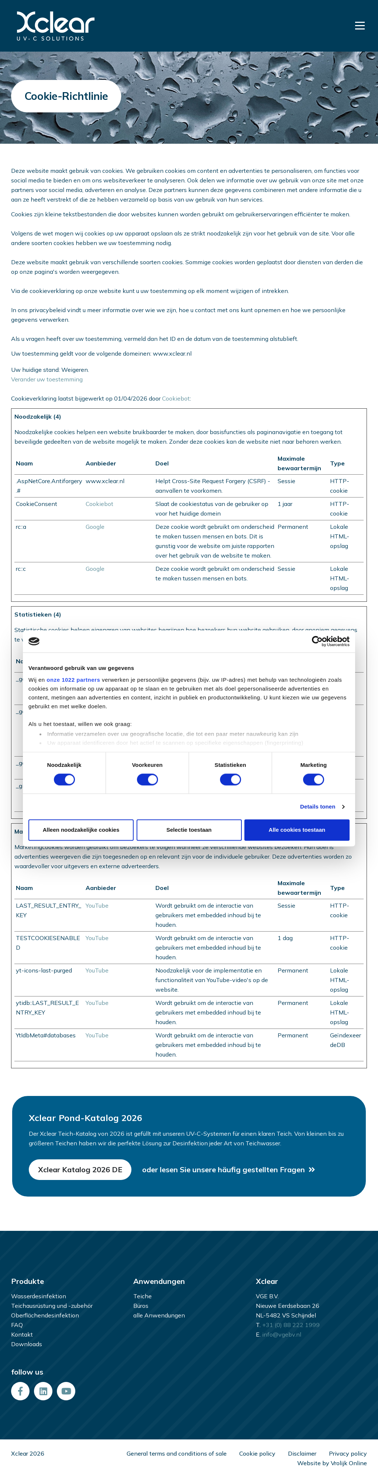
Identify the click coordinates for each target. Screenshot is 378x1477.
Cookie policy (257, 1453)
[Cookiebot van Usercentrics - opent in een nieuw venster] (317, 641)
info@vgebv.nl (281, 1334)
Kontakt (22, 1334)
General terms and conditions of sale (177, 1453)
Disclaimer (302, 1453)
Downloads (26, 1344)
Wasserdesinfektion (38, 1296)
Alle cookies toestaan (297, 830)
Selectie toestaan (189, 830)
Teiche (142, 1296)
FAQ (17, 1324)
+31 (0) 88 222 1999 (291, 1324)
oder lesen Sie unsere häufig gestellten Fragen (223, 1169)
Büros (140, 1305)
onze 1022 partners (73, 680)
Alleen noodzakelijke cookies (81, 830)
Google (95, 526)
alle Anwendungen (159, 1315)
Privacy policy (348, 1453)
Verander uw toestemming (47, 379)
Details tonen (317, 806)
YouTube (97, 905)
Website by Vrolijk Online (332, 1463)
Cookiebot (176, 398)
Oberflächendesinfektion (45, 1315)
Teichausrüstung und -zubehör (52, 1305)
